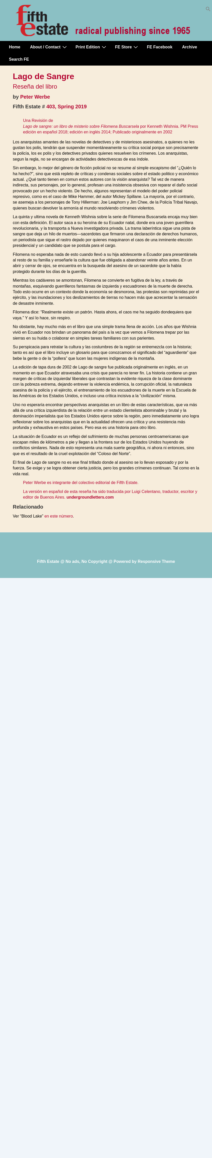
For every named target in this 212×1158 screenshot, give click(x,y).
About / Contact (49, 46)
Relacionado (28, 507)
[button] (208, 10)
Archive (189, 47)
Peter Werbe (35, 97)
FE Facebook (159, 47)
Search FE (19, 59)
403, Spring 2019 (66, 106)
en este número (58, 516)
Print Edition (91, 46)
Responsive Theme (156, 561)
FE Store (127, 46)
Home (14, 47)
